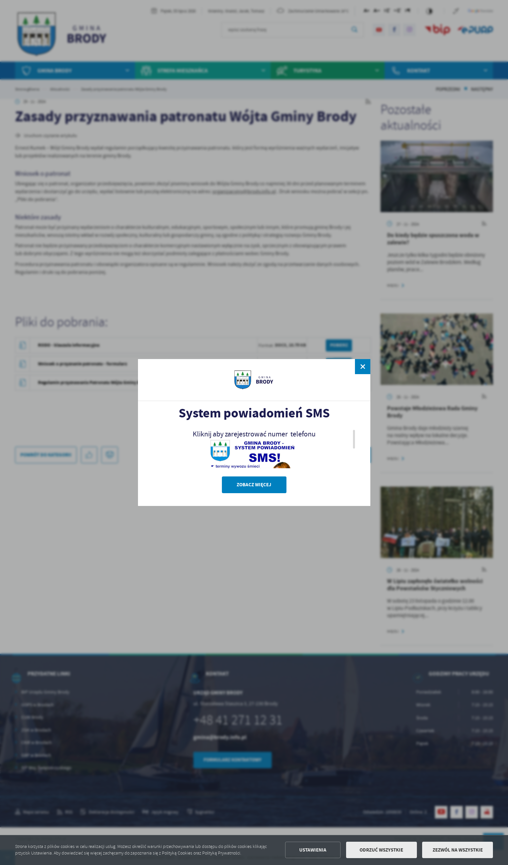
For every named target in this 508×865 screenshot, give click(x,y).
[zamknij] (362, 366)
